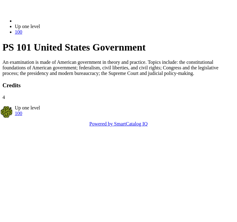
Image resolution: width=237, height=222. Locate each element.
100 (18, 32)
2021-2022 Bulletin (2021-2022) (47, 20)
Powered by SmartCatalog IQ (118, 123)
